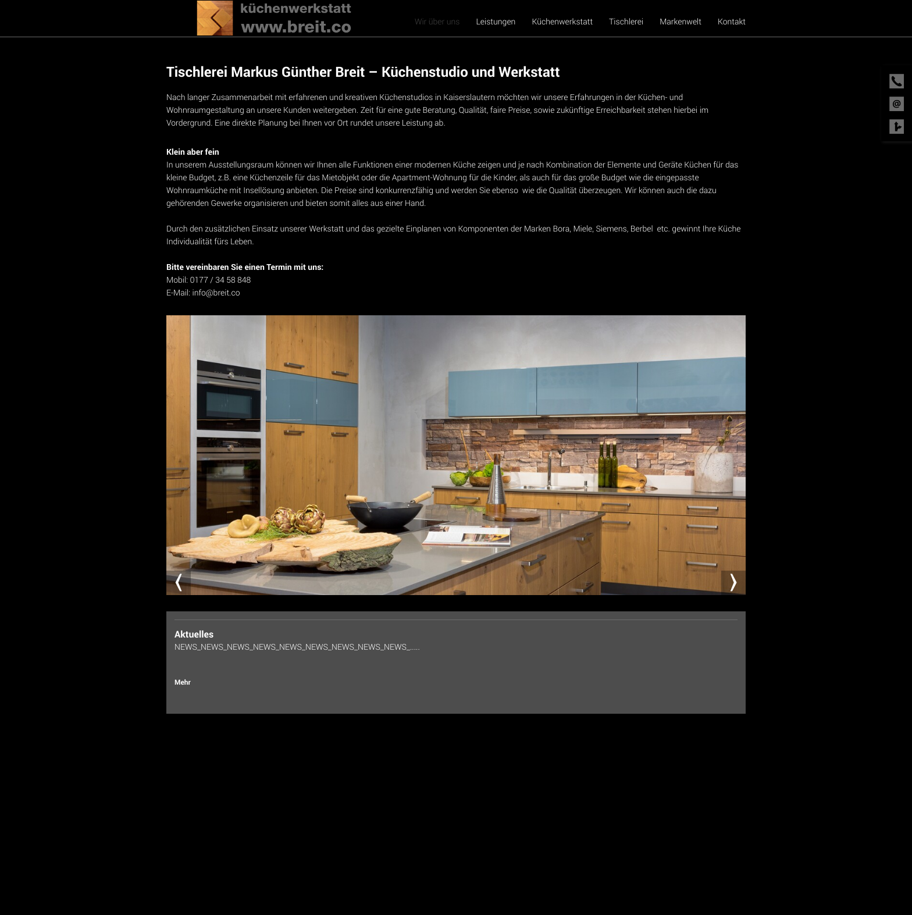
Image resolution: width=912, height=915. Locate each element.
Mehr (182, 682)
